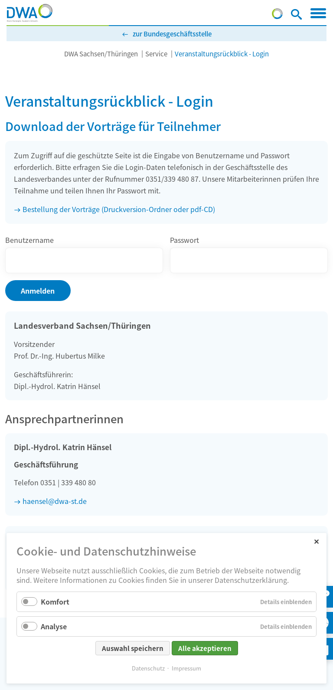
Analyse (54, 626)
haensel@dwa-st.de (55, 501)
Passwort (184, 240)
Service (156, 53)
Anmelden (38, 290)
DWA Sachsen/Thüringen (101, 53)
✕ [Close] (316, 541)
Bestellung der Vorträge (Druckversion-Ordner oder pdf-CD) (119, 209)
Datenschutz (148, 668)
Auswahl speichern (132, 648)
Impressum (186, 668)
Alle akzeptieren (205, 648)
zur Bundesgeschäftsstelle (172, 33)
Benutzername (29, 240)
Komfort (55, 601)
